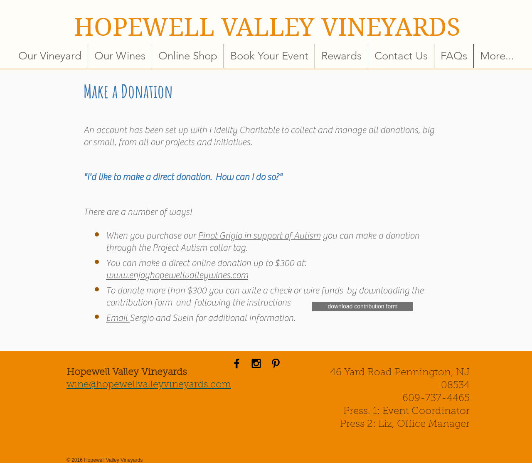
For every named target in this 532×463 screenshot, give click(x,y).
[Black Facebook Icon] (236, 363)
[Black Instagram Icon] (256, 363)
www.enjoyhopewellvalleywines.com (177, 275)
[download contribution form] (362, 306)
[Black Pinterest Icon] (275, 363)
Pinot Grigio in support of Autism (259, 235)
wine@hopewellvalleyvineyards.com (148, 385)
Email (118, 318)
